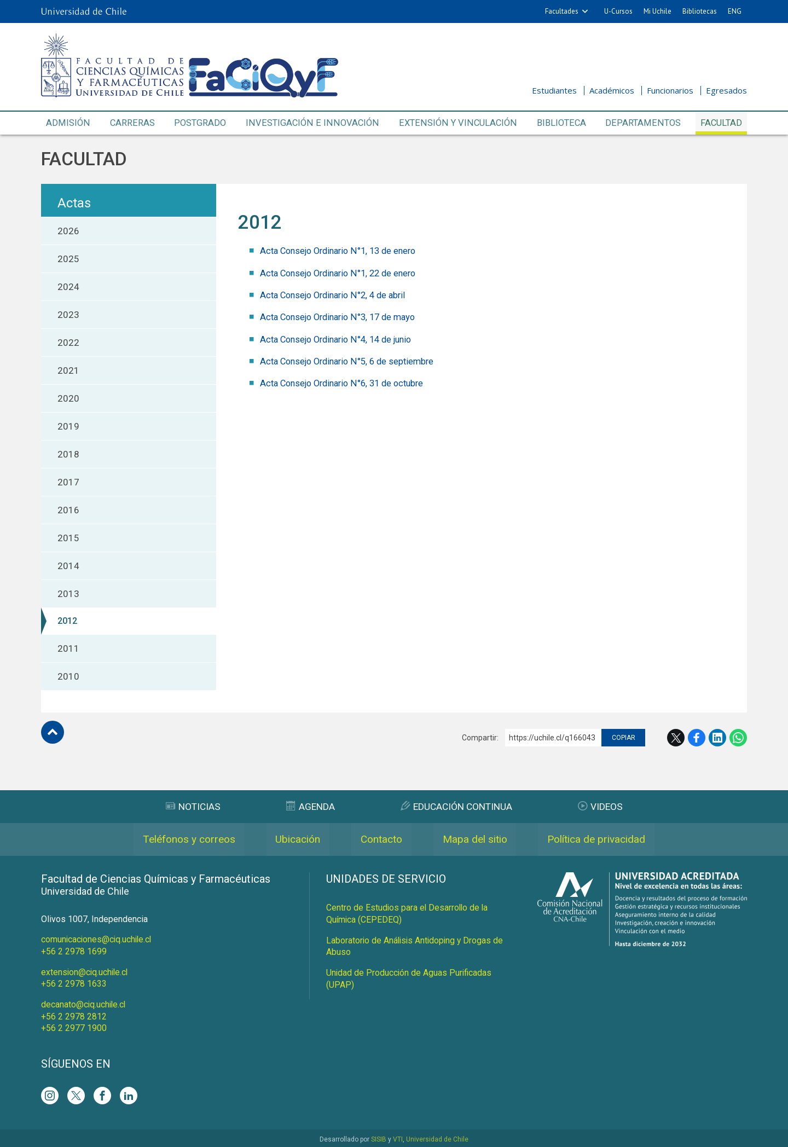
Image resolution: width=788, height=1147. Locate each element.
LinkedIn (717, 738)
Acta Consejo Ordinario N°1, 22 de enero (343, 273)
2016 (68, 510)
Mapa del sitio (481, 840)
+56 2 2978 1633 (74, 983)
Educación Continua (457, 807)
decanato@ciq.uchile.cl (84, 1003)
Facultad (720, 123)
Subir (52, 732)
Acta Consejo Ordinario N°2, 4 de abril (337, 294)
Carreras (131, 123)
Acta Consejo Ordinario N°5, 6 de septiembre (352, 360)
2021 (68, 371)
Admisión (67, 123)
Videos (605, 807)
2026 (68, 231)
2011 (68, 649)
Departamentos (642, 123)
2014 (68, 566)
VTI (398, 1137)
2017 (68, 482)
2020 (68, 398)
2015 (68, 538)
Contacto (380, 840)
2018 (68, 454)
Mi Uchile (657, 11)
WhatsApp (738, 738)
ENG (734, 11)
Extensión (456, 123)
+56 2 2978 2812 (74, 1015)
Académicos (611, 90)
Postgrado (201, 123)
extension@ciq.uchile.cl (85, 971)
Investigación (312, 123)
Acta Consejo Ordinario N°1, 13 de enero (343, 251)
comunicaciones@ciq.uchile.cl (97, 940)
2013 (68, 594)
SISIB (378, 1137)
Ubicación (290, 840)
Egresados (726, 90)
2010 (68, 676)
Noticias (189, 807)
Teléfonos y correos (174, 840)
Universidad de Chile (437, 1137)
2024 (68, 287)
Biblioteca (560, 123)
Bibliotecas (699, 11)
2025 (68, 259)
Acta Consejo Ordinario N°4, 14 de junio (342, 338)
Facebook (697, 738)
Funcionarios (670, 90)
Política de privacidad (611, 840)
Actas (74, 203)
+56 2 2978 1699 (74, 951)
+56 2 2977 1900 (74, 1026)
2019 (68, 426)
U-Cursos (618, 11)
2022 (68, 343)
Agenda (308, 807)
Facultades (561, 11)
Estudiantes (554, 90)
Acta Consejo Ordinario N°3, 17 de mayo (343, 316)
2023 (68, 315)
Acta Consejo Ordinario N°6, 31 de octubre (347, 382)
